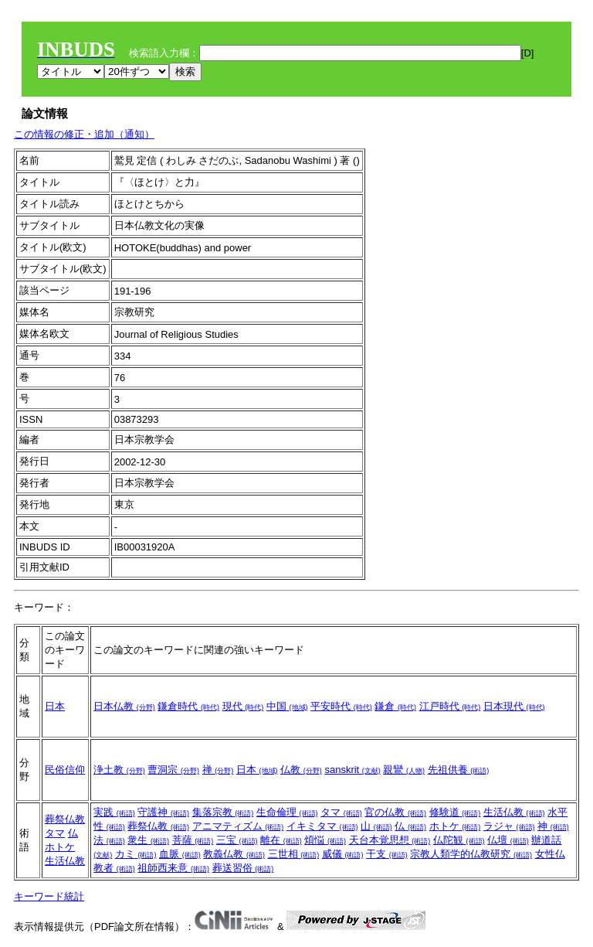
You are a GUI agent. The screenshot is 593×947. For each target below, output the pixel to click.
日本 (55, 706)
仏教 (301, 769)
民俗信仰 (65, 769)
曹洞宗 (173, 769)
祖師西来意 (173, 868)
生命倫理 (287, 812)
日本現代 (514, 706)
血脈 (180, 854)
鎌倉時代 (188, 706)
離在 (281, 840)
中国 (287, 706)
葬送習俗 (243, 868)
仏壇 (508, 840)
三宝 (237, 840)
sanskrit (352, 769)
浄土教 (119, 769)
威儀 (343, 854)
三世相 (294, 854)
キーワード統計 (49, 896)
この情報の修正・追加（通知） (84, 134)
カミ (136, 854)
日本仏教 (124, 706)
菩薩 (193, 840)
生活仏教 (65, 861)
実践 (114, 812)
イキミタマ (322, 826)
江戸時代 (450, 706)
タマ (55, 833)
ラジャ (509, 826)
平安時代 (341, 706)
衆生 (148, 840)
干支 (387, 854)
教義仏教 (234, 854)
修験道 (455, 812)
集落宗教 (223, 812)
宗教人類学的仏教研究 (471, 854)
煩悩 (325, 840)
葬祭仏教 (65, 819)
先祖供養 (459, 769)
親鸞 (404, 769)
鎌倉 (395, 706)
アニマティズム (238, 826)
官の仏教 (395, 812)
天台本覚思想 (390, 840)
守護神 (163, 812)
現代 (243, 706)
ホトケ (60, 847)
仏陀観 (459, 840)
